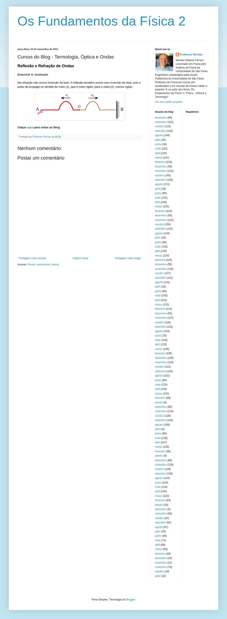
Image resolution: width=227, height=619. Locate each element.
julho (157, 139)
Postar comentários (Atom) (43, 264)
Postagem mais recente (32, 258)
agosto (159, 135)
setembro (160, 130)
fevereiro (160, 161)
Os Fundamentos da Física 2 (101, 21)
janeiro (159, 402)
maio (158, 148)
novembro (161, 122)
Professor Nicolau (191, 54)
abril (157, 153)
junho (158, 144)
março (158, 157)
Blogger (130, 599)
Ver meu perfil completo (168, 101)
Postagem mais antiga (128, 258)
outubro (159, 126)
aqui (30, 127)
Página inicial (80, 258)
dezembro (161, 117)
